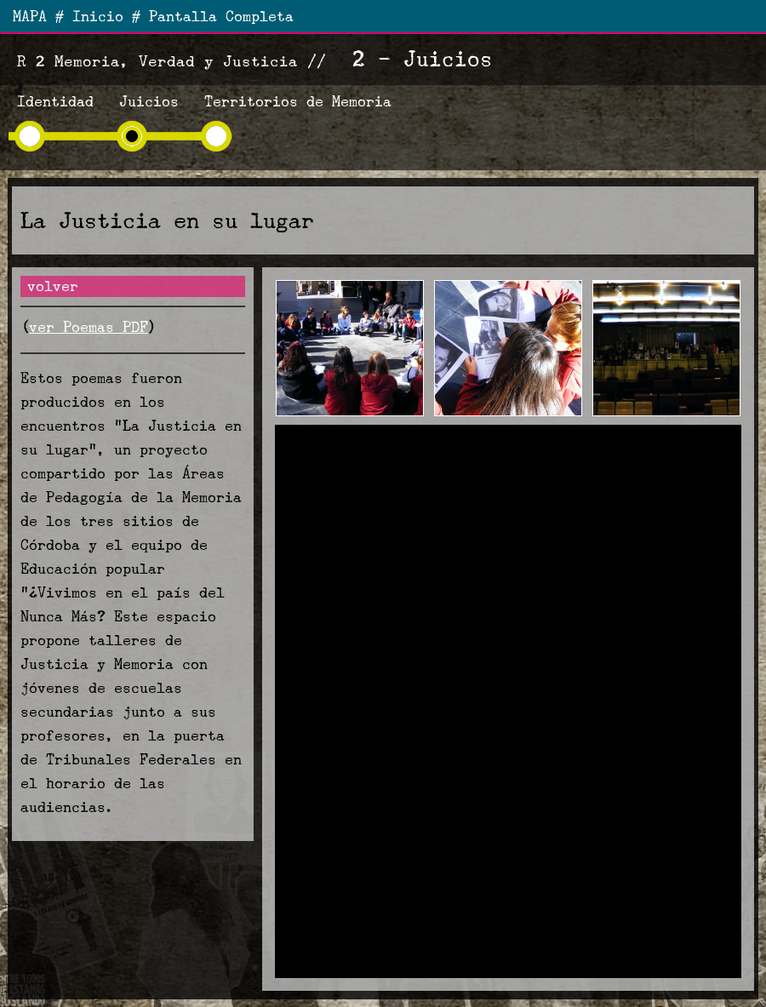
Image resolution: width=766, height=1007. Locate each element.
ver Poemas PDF (88, 327)
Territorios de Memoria (298, 102)
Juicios (149, 102)
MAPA (30, 17)
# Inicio (89, 17)
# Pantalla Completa (213, 17)
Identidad (55, 102)
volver (52, 286)
